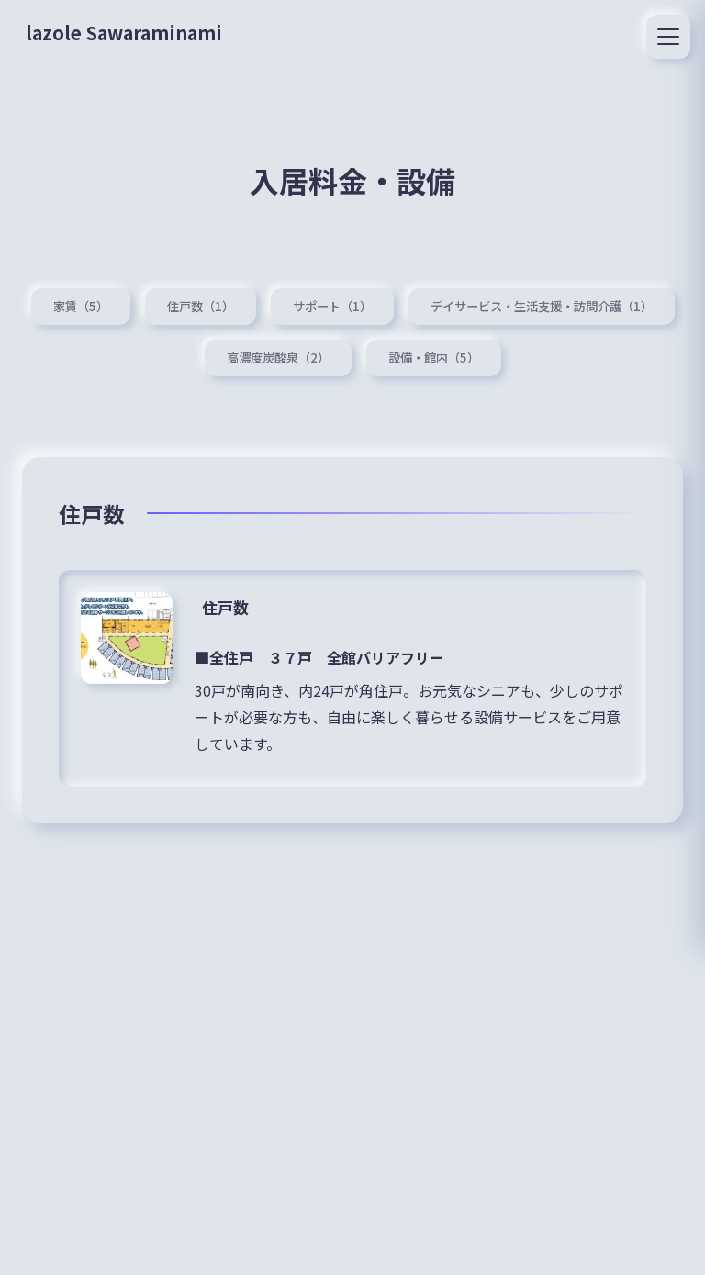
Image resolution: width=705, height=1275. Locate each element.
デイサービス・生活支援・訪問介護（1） (548, 303)
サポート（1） (327, 303)
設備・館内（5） (437, 355)
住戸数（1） (191, 303)
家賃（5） (67, 303)
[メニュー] (668, 37)
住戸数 (227, 605)
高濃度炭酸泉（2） (274, 355)
